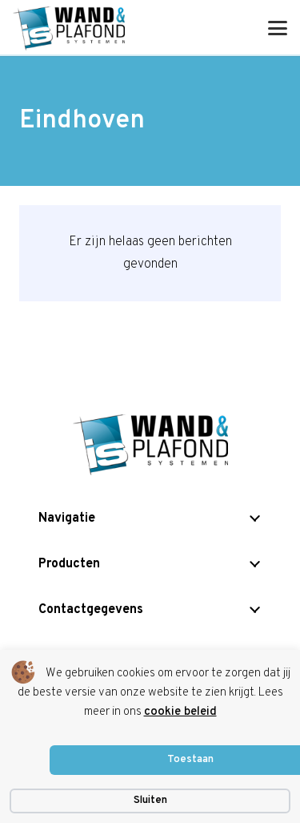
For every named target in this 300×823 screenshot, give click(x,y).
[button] (278, 28)
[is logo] (69, 28)
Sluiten (150, 800)
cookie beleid (180, 712)
